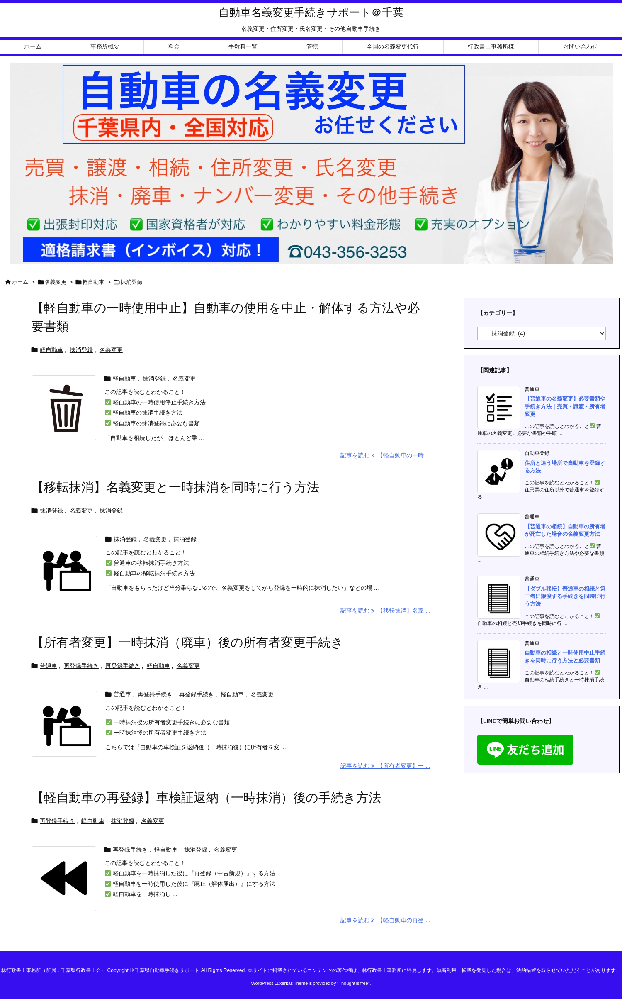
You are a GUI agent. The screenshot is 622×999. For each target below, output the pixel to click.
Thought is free (353, 983)
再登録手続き (81, 665)
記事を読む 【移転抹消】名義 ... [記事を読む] (385, 610)
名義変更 (55, 282)
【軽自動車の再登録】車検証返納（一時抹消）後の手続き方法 (206, 797)
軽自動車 (93, 282)
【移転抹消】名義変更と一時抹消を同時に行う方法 (175, 487)
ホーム (20, 282)
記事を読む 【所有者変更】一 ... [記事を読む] (385, 765)
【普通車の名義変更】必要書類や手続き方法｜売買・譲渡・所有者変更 (565, 406)
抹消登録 (81, 350)
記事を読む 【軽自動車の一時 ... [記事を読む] (385, 455)
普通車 (48, 665)
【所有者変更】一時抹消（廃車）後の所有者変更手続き (187, 642)
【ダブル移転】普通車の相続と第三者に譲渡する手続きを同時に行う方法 (565, 596)
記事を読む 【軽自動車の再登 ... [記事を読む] (385, 920)
